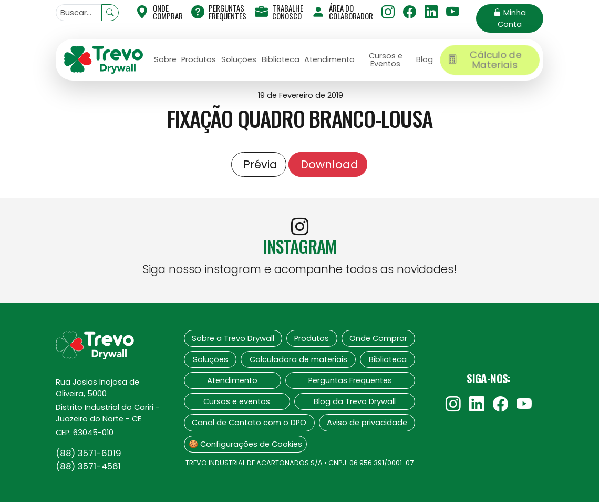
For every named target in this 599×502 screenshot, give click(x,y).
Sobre (165, 59)
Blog (424, 59)
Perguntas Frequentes (218, 11)
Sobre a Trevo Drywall (233, 338)
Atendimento (329, 59)
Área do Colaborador (342, 11)
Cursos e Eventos (385, 60)
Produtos (198, 59)
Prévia (258, 164)
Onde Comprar (378, 338)
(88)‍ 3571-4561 (88, 466)
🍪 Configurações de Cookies (245, 444)
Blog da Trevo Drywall (355, 401)
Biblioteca (281, 59)
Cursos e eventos (236, 401)
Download (327, 164)
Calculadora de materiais (298, 359)
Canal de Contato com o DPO (249, 422)
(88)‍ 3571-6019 (88, 453)
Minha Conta (509, 18)
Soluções (238, 59)
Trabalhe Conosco (279, 11)
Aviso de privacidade (367, 422)
